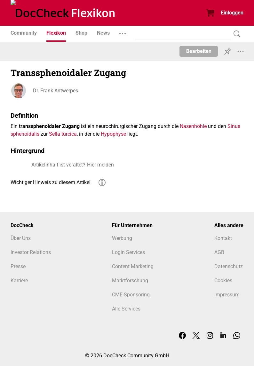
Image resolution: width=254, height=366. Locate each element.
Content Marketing (133, 266)
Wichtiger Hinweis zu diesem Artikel (51, 182)
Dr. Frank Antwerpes (55, 91)
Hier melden (100, 165)
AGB (219, 252)
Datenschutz (228, 266)
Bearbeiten (198, 51)
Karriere (19, 280)
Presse (18, 266)
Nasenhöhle (193, 126)
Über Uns (21, 238)
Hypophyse (113, 134)
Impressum (227, 295)
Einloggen (232, 13)
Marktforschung (130, 280)
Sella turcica (63, 134)
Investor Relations (31, 252)
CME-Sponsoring (131, 295)
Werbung (122, 238)
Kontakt (223, 238)
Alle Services (126, 309)
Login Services (128, 252)
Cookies (223, 280)
